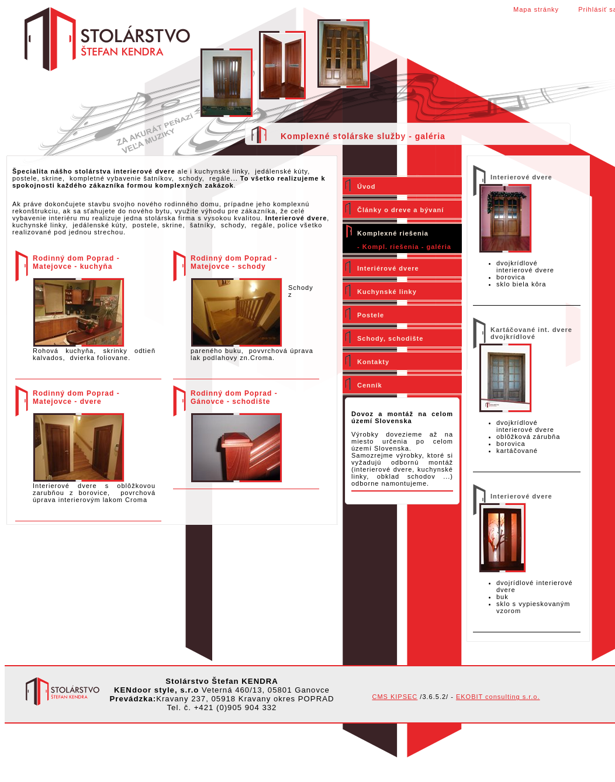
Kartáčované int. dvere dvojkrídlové (531, 333)
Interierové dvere (521, 177)
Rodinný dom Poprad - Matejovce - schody (234, 262)
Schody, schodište (390, 338)
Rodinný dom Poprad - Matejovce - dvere (76, 397)
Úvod (366, 186)
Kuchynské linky (387, 291)
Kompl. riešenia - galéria (406, 246)
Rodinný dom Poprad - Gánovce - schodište (234, 397)
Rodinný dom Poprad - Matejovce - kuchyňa (76, 262)
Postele (370, 315)
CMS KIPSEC (394, 696)
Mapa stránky (536, 9)
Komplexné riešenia (393, 233)
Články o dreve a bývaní (400, 209)
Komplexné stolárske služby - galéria (363, 136)
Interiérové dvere (388, 268)
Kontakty (373, 361)
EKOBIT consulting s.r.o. (498, 696)
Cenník (369, 385)
